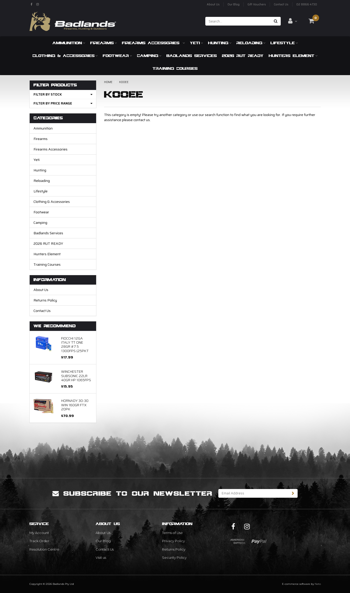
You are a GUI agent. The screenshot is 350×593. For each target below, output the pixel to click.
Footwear (117, 55)
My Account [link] (39, 533)
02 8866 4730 (306, 4)
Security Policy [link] (174, 557)
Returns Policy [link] (173, 549)
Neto (318, 584)
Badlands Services (191, 55)
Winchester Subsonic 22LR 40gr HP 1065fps (76, 376)
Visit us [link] (101, 557)
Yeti (196, 43)
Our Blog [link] (103, 541)
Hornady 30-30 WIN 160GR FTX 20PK (74, 405)
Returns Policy (45, 300)
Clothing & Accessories (65, 55)
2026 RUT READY (243, 55)
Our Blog (234, 4)
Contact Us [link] (105, 549)
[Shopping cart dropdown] (311, 21)
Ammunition (68, 43)
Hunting (219, 43)
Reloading (250, 43)
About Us (213, 4)
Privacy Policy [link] (173, 541)
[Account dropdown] (292, 21)
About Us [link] (103, 533)
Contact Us (281, 4)
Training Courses (175, 68)
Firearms (103, 43)
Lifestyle (284, 43)
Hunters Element (293, 55)
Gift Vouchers (256, 4)
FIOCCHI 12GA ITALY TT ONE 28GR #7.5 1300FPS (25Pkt (75, 344)
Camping (149, 55)
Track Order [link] (39, 541)
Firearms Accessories (153, 43)
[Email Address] (253, 493)
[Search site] (276, 21)
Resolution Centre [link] (44, 549)
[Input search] (238, 21)
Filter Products (55, 85)
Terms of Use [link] (172, 533)
